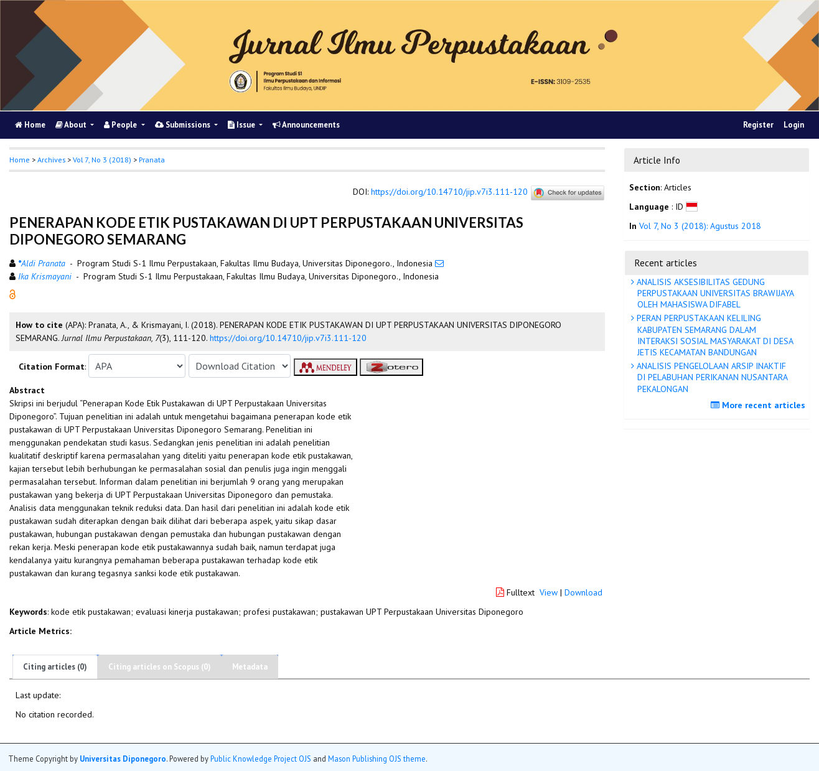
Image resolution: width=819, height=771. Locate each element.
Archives (51, 159)
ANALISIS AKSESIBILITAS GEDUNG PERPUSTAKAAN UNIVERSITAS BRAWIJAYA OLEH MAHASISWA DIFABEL (714, 293)
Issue (242, 124)
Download (583, 592)
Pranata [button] (152, 159)
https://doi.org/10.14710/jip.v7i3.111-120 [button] (288, 337)
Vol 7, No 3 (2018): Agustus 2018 (700, 225)
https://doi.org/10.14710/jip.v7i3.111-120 (449, 192)
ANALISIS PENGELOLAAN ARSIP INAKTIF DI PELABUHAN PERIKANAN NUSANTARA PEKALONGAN (711, 377)
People (121, 124)
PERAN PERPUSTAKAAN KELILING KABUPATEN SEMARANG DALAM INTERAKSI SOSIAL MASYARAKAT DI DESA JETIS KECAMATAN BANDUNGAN (713, 335)
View (549, 592)
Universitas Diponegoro (123, 759)
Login (794, 124)
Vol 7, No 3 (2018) (102, 159)
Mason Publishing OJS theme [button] (377, 759)
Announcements (306, 124)
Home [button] (19, 159)
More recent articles (759, 405)
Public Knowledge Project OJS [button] (260, 759)
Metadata (250, 666)
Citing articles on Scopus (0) (159, 666)
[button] (12, 293)
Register (758, 124)
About (71, 124)
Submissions (183, 124)
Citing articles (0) (55, 666)
